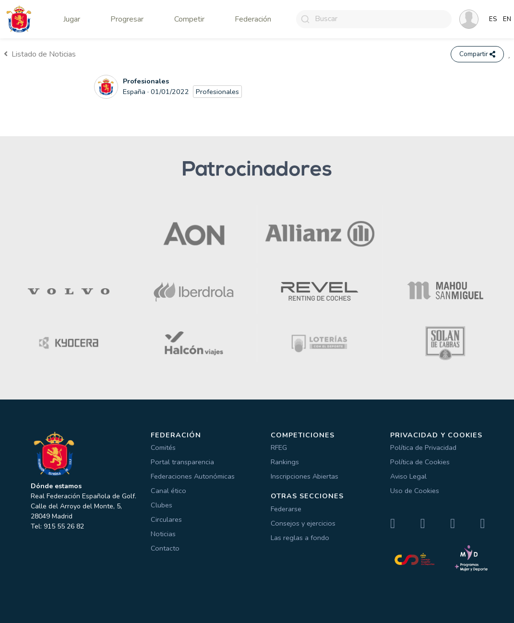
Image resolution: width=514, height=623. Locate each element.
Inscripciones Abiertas (304, 476)
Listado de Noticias (40, 54)
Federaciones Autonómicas (193, 476)
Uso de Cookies (414, 490)
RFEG (279, 447)
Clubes (161, 505)
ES (493, 19)
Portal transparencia (182, 462)
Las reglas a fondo (300, 537)
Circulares (166, 519)
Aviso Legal (408, 476)
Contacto (165, 548)
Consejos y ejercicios (303, 523)
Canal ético (168, 490)
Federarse (286, 509)
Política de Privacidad (423, 447)
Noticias (163, 534)
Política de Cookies (420, 462)
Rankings (285, 462)
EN (507, 19)
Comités (163, 447)
